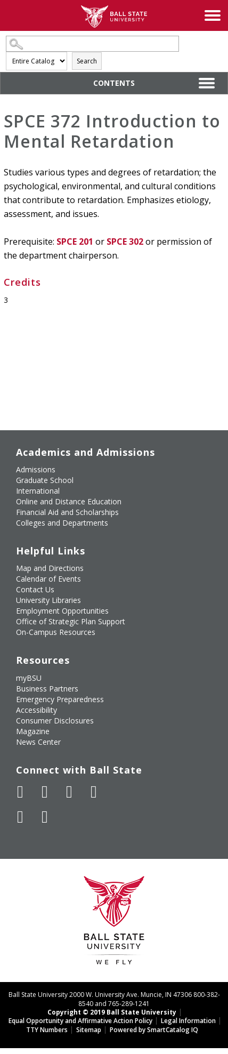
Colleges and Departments (62, 523)
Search (87, 61)
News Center (38, 742)
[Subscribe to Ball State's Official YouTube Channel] (69, 791)
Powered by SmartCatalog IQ (154, 1029)
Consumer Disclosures (55, 720)
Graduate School (45, 480)
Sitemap (88, 1029)
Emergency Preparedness (60, 699)
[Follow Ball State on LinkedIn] (20, 816)
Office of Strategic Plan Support (70, 621)
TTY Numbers (47, 1029)
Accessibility (36, 710)
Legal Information (188, 1020)
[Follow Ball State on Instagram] (93, 791)
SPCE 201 (74, 241)
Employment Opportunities (62, 611)
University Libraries (48, 600)
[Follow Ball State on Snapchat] (44, 816)
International (38, 491)
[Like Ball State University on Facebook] (20, 791)
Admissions (35, 469)
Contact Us (35, 589)
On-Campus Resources (55, 632)
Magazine (33, 731)
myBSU (29, 678)
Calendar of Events (48, 579)
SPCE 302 (125, 241)
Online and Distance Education (68, 501)
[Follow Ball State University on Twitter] (44, 791)
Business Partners (47, 688)
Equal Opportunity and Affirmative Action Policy (80, 1020)
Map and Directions (50, 568)
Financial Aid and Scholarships (67, 512)
